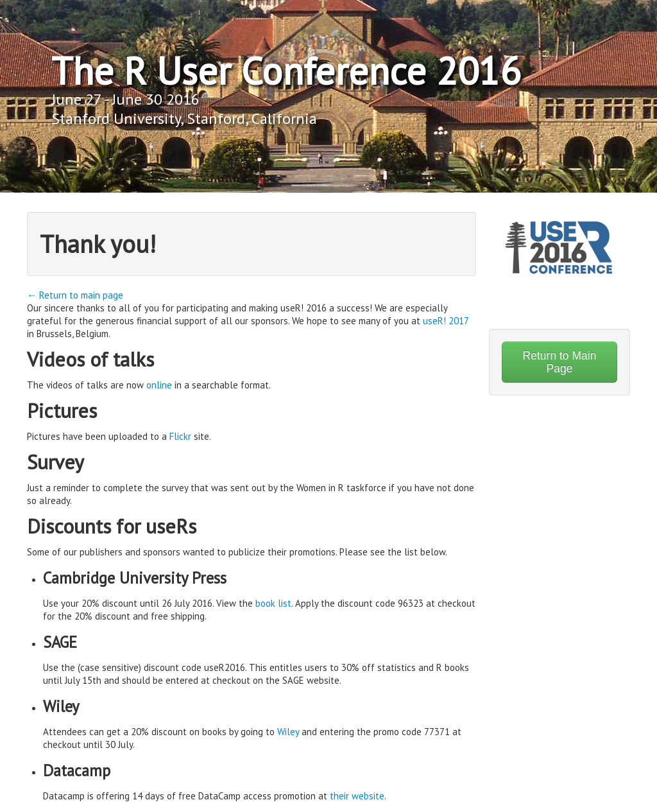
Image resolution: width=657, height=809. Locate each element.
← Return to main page (75, 295)
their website (357, 796)
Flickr (180, 436)
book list (273, 603)
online (159, 385)
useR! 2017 (445, 321)
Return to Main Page (560, 362)
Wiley (288, 732)
